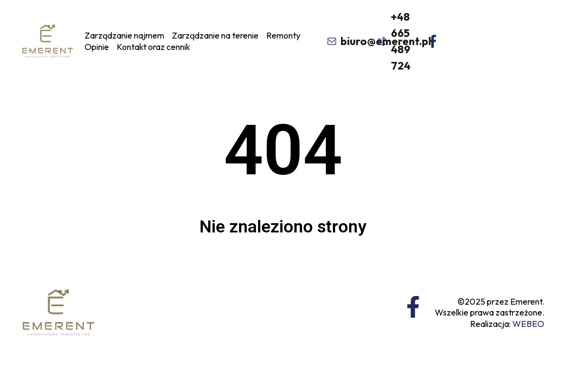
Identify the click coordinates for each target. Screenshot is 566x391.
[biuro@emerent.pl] (330, 41)
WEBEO (528, 323)
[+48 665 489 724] (381, 41)
